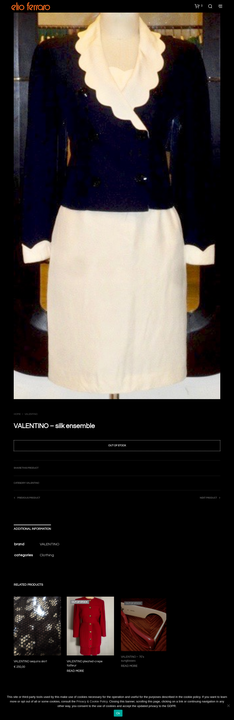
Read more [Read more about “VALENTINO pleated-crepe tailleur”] (76, 668)
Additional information (32, 528)
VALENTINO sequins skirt (30, 661)
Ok (118, 713)
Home (17, 414)
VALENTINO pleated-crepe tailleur (85, 661)
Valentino (31, 414)
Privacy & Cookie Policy (91, 701)
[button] (198, 6)
